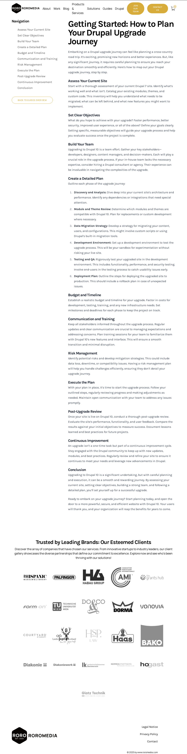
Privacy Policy (149, 734)
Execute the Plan (29, 70)
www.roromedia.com (147, 752)
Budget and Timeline (31, 53)
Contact (152, 741)
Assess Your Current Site (34, 29)
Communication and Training (37, 58)
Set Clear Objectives (31, 35)
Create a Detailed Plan (32, 47)
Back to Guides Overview (32, 100)
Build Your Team (28, 41)
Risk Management (30, 64)
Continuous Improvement (35, 82)
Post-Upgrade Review (31, 76)
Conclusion (25, 88)
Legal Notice (150, 727)
